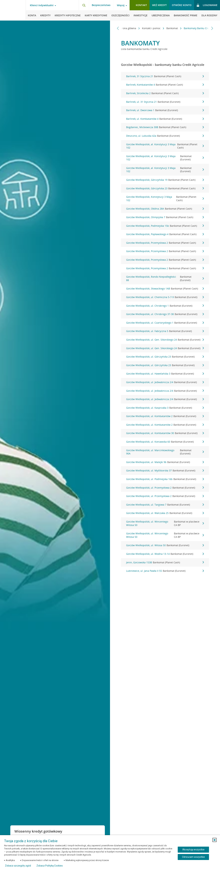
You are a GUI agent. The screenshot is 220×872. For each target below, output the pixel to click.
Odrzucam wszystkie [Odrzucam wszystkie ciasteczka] (193, 857)
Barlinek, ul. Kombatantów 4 (165, 119)
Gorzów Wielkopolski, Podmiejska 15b (165, 226)
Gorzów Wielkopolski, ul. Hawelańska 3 (165, 373)
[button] (214, 840)
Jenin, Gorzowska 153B (165, 562)
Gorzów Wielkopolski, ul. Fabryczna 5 (165, 331)
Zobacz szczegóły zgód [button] (18, 865)
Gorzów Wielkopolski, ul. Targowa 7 (165, 504)
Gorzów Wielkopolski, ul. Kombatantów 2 (165, 416)
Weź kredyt (159, 5)
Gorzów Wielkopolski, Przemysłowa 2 (165, 243)
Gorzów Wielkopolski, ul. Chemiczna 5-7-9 (165, 297)
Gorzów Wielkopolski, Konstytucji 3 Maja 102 (165, 198)
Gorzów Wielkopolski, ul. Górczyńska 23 (165, 356)
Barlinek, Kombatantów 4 (165, 84)
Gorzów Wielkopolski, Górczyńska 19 (165, 180)
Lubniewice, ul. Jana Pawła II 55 (165, 571)
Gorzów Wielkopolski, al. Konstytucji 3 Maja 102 (165, 146)
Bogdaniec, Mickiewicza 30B (165, 127)
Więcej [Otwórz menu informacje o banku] (120, 5)
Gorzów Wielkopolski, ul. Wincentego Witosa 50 (165, 523)
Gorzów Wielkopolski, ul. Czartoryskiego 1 (165, 322)
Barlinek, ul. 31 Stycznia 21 (165, 102)
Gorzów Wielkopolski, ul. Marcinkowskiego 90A (165, 452)
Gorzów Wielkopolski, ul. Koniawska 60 (165, 441)
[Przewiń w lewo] (118, 28)
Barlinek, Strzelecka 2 (165, 93)
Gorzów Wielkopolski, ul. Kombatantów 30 (165, 433)
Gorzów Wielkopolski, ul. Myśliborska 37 (165, 470)
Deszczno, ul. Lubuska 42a (165, 136)
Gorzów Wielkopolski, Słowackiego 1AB (165, 288)
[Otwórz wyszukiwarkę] (84, 5)
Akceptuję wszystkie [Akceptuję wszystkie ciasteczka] (193, 849)
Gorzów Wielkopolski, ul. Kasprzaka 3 (165, 408)
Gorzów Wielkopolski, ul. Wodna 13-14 (165, 554)
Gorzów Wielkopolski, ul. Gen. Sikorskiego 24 (165, 339)
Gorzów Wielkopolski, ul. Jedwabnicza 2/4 (165, 382)
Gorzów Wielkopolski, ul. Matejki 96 (165, 462)
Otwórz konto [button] (181, 5)
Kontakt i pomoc (138, 28)
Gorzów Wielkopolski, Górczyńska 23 (165, 188)
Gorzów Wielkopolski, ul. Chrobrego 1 (165, 305)
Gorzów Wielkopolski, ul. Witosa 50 (165, 545)
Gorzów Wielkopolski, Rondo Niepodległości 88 (165, 278)
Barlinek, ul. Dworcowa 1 (165, 110)
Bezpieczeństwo (101, 5)
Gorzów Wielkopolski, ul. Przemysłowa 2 (165, 487)
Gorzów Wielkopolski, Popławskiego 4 (165, 234)
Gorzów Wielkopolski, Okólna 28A (165, 208)
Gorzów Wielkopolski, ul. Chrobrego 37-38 (165, 314)
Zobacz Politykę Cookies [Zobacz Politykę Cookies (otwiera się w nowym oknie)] (49, 865)
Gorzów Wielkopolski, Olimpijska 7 (165, 217)
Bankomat (160, 28)
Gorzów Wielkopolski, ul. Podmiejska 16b (165, 479)
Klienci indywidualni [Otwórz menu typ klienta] (41, 5)
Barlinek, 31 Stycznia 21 (165, 76)
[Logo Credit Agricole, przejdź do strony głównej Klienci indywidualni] (13, 10)
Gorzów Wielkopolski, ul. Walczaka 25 (165, 513)
